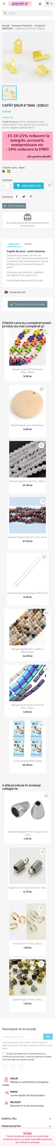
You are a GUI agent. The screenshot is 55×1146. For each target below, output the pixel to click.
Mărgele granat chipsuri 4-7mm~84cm (27, 537)
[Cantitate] (5, 186)
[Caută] (27, 13)
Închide (27, 1133)
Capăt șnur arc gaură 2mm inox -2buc (27, 887)
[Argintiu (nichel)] (4, 172)
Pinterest (31, 197)
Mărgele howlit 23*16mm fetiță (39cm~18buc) (27, 371)
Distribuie (17, 197)
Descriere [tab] (14, 244)
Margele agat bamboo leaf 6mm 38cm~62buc (28, 650)
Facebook (4, 1066)
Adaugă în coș (29, 186)
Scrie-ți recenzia (14, 205)
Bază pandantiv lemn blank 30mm (27, 425)
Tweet (24, 197)
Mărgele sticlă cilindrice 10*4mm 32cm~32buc (27, 706)
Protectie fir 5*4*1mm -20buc (27, 943)
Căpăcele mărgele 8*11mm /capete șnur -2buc (27, 833)
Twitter (13, 1066)
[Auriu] (9, 172)
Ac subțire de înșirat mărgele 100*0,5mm (27, 593)
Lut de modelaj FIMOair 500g (27, 761)
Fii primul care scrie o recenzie (27, 304)
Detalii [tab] (27, 244)
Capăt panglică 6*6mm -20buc (27, 999)
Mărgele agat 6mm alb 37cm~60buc (27, 481)
